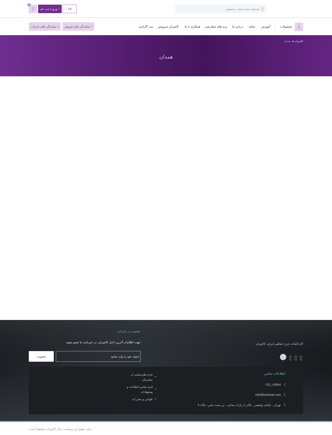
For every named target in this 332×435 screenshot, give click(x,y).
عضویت (41, 355)
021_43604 (273, 384)
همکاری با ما (192, 26)
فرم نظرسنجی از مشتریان (142, 376)
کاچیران (299, 41)
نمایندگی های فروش (78, 26)
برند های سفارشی (216, 26)
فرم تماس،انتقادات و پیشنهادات (140, 388)
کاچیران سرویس (168, 26)
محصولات (286, 26)
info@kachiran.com (268, 394)
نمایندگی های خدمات (45, 26)
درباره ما (237, 26)
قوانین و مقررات (142, 398)
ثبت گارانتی (146, 26)
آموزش (265, 26)
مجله (252, 26)
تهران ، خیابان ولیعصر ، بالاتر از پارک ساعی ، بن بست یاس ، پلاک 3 (239, 404)
